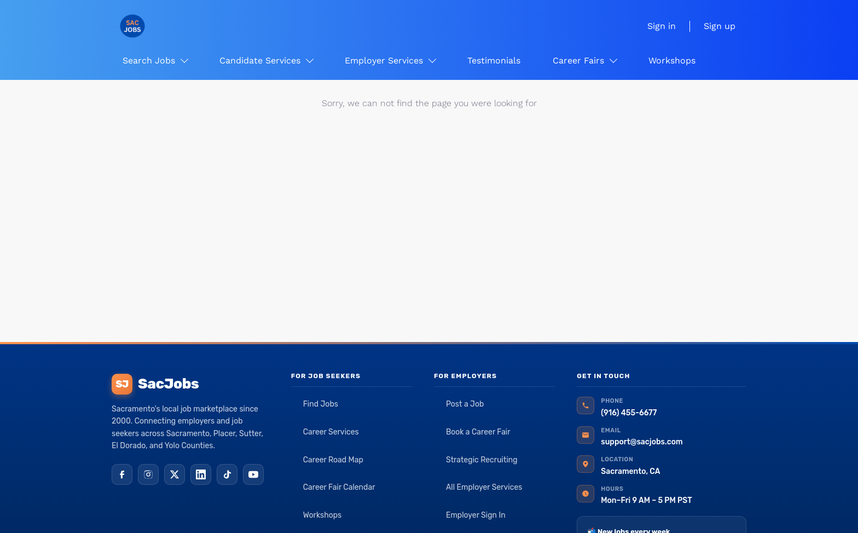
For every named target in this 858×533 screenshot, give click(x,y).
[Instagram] (148, 474)
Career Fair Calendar (339, 487)
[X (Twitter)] (174, 474)
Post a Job (465, 404)
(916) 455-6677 (629, 413)
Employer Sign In (476, 515)
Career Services (331, 432)
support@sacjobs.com (641, 442)
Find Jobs (320, 404)
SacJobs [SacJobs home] (155, 384)
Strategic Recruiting (482, 460)
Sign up (719, 26)
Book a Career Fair (478, 432)
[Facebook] (122, 474)
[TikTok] (227, 474)
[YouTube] (253, 474)
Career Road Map (333, 460)
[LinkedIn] (200, 474)
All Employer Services (484, 487)
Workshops (322, 515)
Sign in (661, 26)
